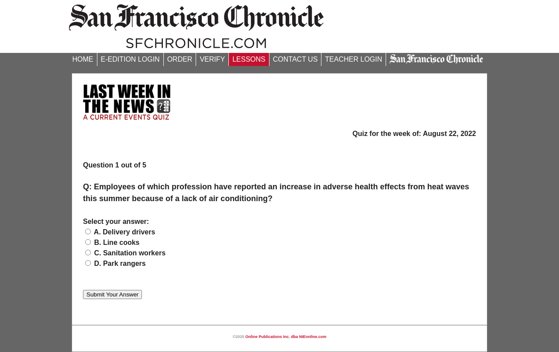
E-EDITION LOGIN (130, 59)
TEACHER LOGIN (353, 59)
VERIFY (212, 59)
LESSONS (249, 59)
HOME (82, 59)
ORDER (180, 59)
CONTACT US (295, 59)
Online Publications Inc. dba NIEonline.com (286, 337)
